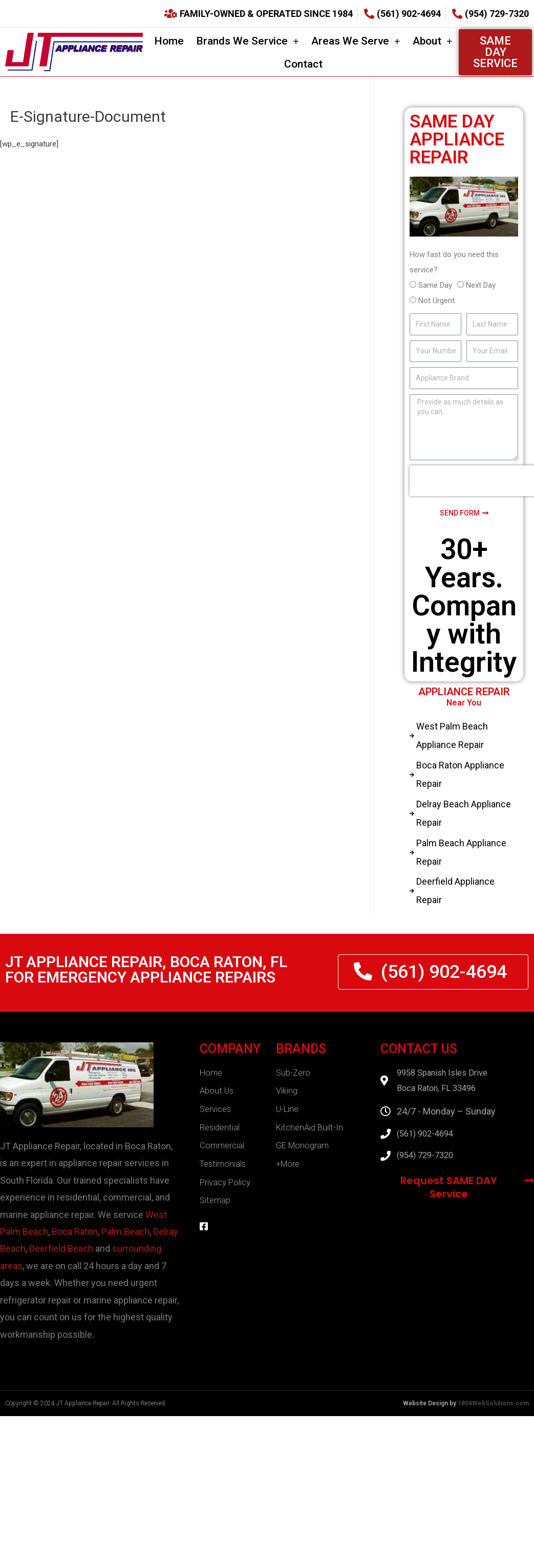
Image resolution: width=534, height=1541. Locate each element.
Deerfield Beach (61, 1257)
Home (169, 41)
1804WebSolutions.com (493, 1412)
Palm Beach (125, 1240)
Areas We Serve (355, 41)
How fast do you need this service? (454, 262)
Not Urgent (436, 300)
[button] (495, 52)
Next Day (481, 285)
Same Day (435, 285)
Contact (303, 64)
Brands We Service (247, 41)
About (433, 41)
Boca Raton (75, 1240)
